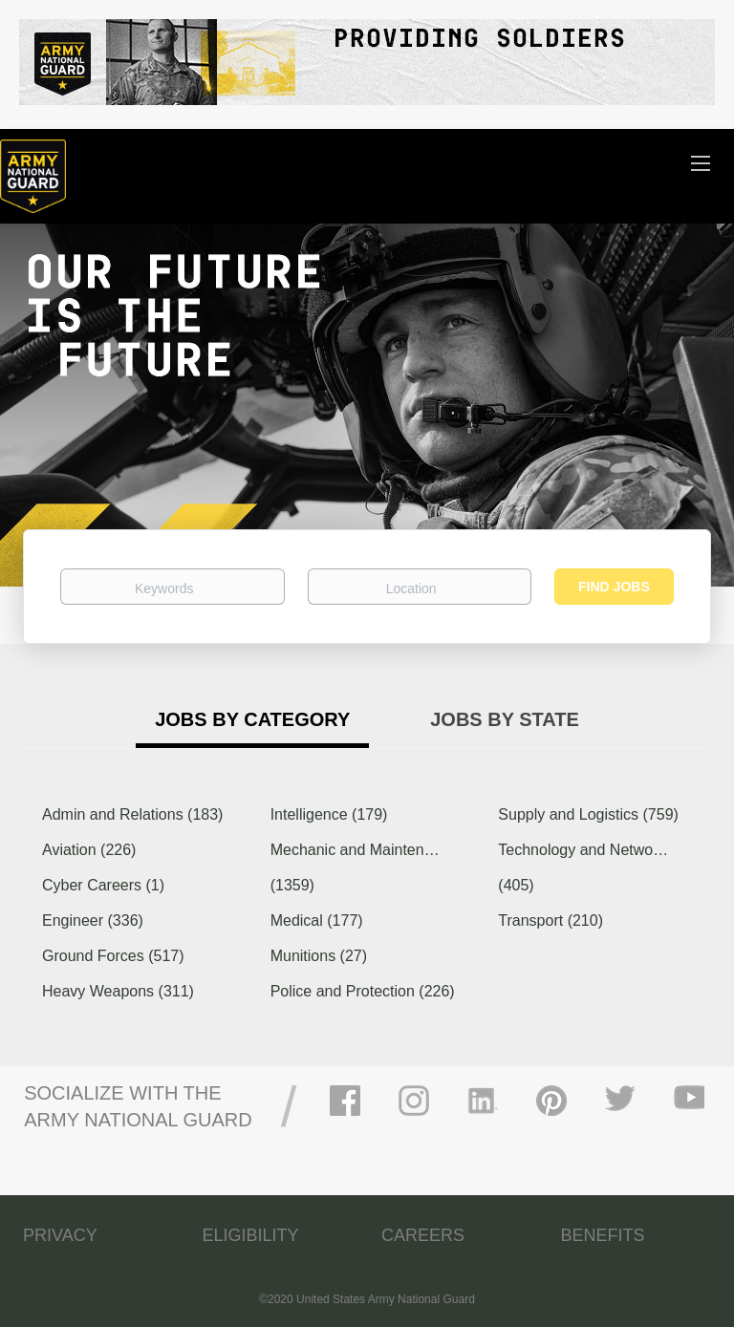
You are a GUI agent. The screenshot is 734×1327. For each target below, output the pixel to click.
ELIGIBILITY (251, 1235)
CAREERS (422, 1235)
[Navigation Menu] (700, 162)
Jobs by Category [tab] (252, 719)
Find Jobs (614, 586)
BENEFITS (603, 1235)
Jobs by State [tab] (504, 719)
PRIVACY (60, 1235)
